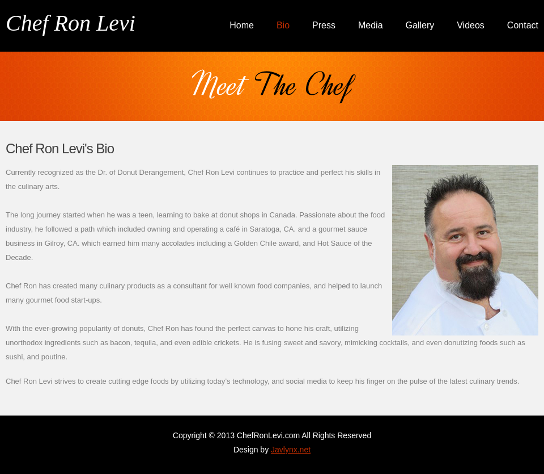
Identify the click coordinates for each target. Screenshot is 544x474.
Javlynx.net (291, 449)
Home (242, 25)
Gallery (420, 25)
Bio (283, 25)
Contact (522, 25)
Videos (470, 25)
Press (323, 25)
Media (370, 25)
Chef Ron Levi (70, 23)
